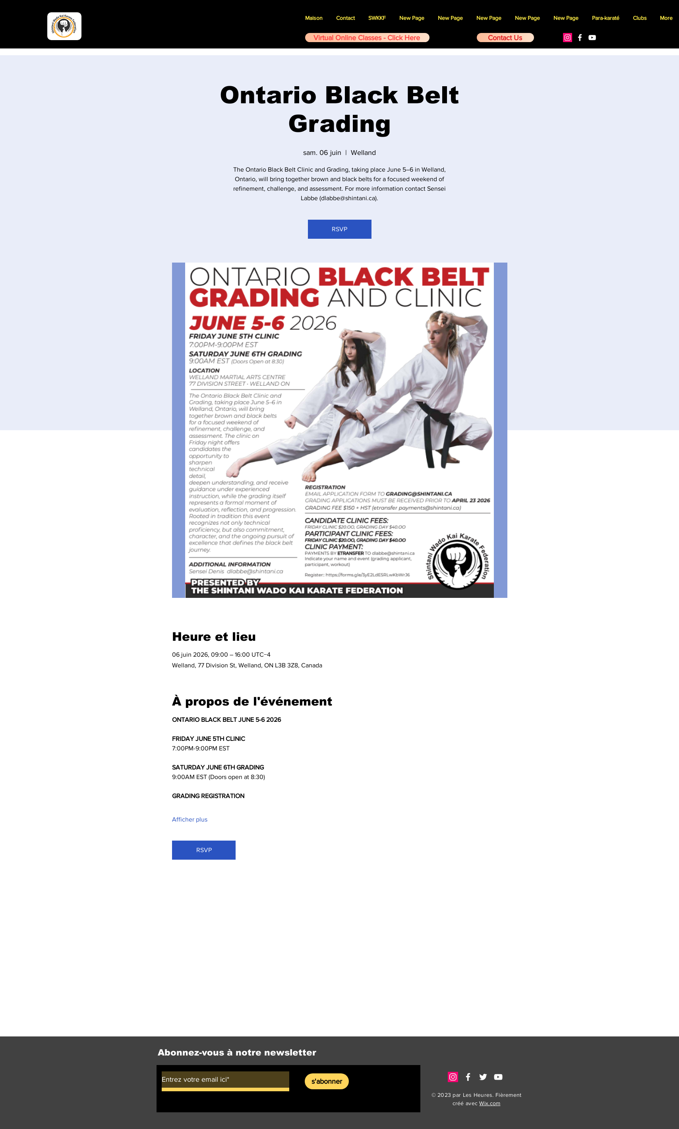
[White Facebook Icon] (579, 37)
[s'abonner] (327, 1081)
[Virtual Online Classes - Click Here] (367, 37)
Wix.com (489, 1103)
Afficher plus (189, 819)
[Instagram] (567, 37)
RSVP (339, 229)
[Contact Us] (505, 37)
